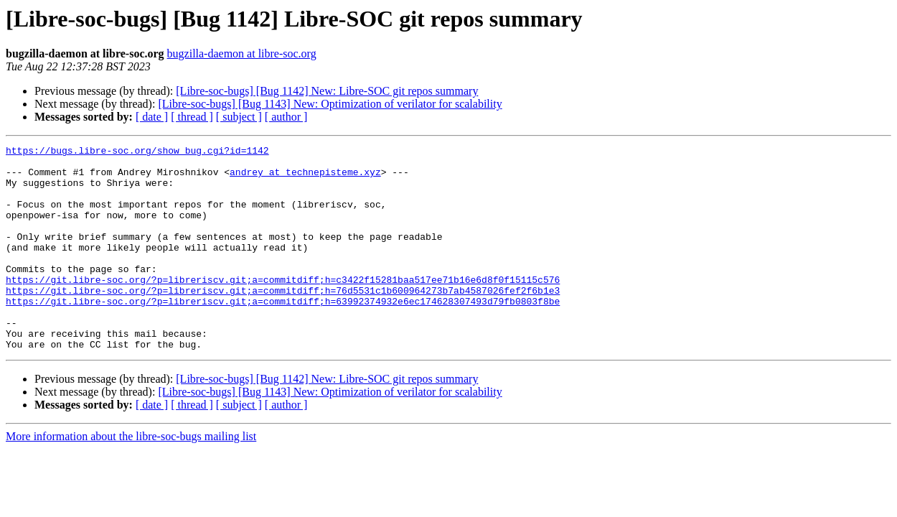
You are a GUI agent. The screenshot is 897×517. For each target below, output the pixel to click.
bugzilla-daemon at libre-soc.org (241, 53)
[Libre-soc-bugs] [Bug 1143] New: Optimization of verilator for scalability (330, 104)
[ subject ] (239, 117)
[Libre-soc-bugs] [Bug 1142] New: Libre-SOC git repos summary (327, 91)
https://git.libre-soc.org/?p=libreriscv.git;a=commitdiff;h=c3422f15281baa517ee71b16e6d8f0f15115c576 (283, 307)
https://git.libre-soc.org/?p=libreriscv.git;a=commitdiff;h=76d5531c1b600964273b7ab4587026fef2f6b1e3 (283, 320)
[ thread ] (192, 117)
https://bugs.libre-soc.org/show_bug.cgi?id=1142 (137, 152)
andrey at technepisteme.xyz (305, 178)
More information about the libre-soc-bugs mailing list (131, 477)
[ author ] (286, 117)
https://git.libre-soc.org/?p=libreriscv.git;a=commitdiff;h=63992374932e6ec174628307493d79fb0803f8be (283, 333)
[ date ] (152, 117)
